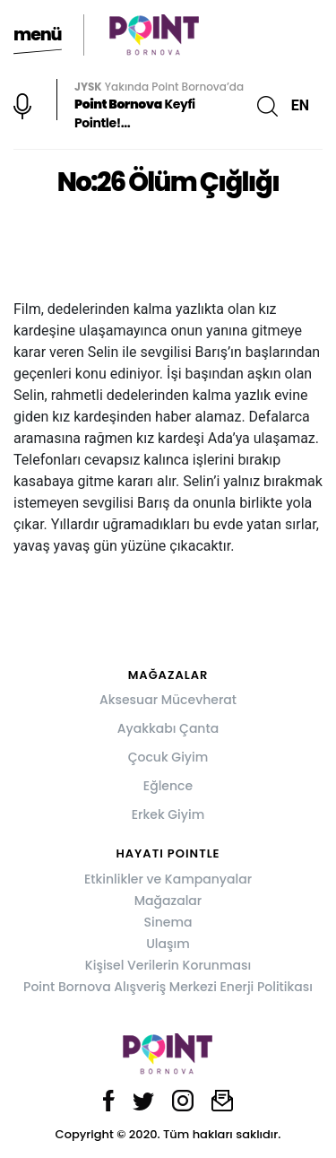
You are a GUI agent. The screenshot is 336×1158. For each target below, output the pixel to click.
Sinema (168, 922)
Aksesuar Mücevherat (168, 700)
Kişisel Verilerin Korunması (168, 965)
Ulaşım (168, 944)
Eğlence (168, 786)
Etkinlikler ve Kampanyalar (168, 879)
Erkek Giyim (168, 814)
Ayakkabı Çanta (168, 728)
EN (300, 105)
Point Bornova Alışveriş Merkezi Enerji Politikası (168, 987)
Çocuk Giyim (168, 757)
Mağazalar (168, 901)
